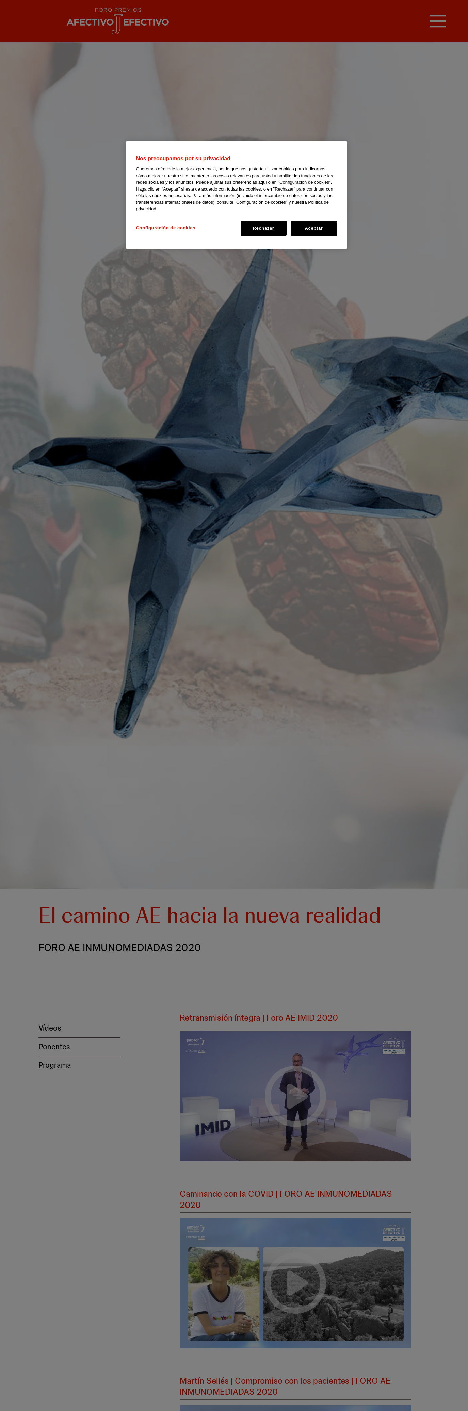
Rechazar (263, 228)
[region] (236, 195)
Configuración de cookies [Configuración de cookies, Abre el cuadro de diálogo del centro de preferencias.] (166, 227)
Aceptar (314, 228)
